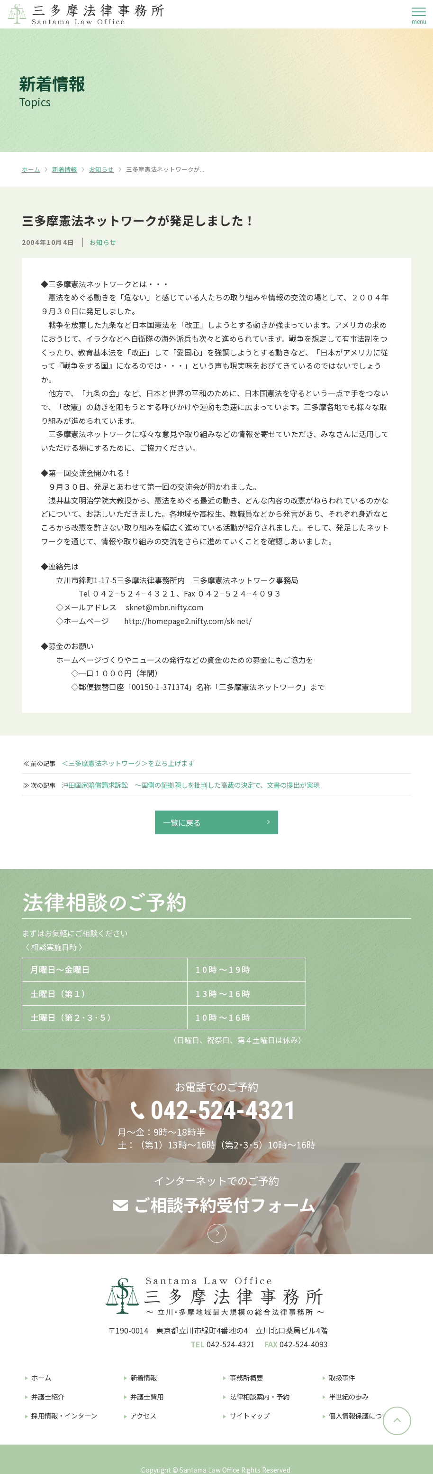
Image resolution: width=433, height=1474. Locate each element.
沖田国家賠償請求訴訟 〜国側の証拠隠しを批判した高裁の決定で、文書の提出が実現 (191, 785)
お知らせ (101, 169)
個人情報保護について (362, 1415)
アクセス (143, 1415)
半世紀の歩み (349, 1396)
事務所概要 (246, 1377)
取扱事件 (342, 1377)
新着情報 (64, 169)
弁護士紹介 (47, 1396)
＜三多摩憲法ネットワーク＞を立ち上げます (128, 763)
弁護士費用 (146, 1396)
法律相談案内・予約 (259, 1396)
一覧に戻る (182, 822)
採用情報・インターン (64, 1415)
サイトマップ (250, 1415)
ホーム (31, 169)
